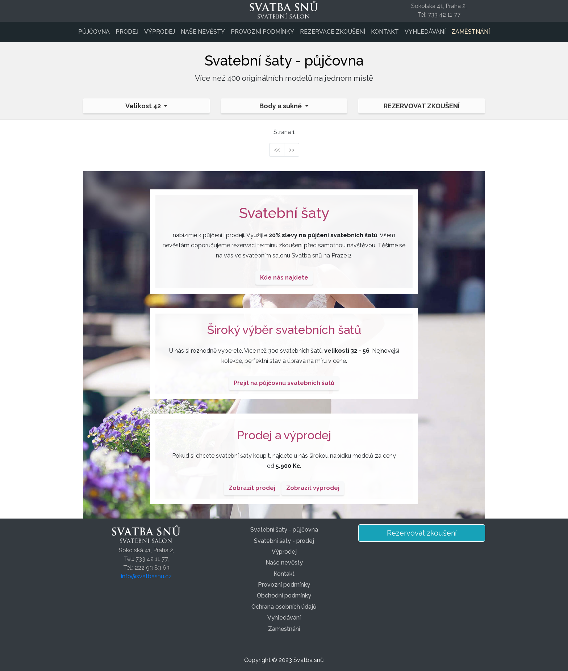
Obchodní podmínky (284, 595)
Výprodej (159, 31)
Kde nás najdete (284, 277)
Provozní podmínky (262, 31)
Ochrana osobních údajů (284, 606)
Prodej (127, 31)
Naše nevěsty (203, 31)
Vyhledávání (425, 31)
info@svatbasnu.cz (146, 576)
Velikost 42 (143, 106)
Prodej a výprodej (284, 435)
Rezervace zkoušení (332, 31)
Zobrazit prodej (252, 488)
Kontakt (385, 31)
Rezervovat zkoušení (422, 106)
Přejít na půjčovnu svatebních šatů (284, 382)
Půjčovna (94, 31)
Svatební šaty (284, 212)
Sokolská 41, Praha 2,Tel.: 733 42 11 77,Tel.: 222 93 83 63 (146, 559)
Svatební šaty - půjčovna (284, 529)
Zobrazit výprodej (312, 488)
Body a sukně (281, 106)
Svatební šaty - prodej (284, 540)
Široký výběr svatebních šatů (284, 329)
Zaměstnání (470, 31)
